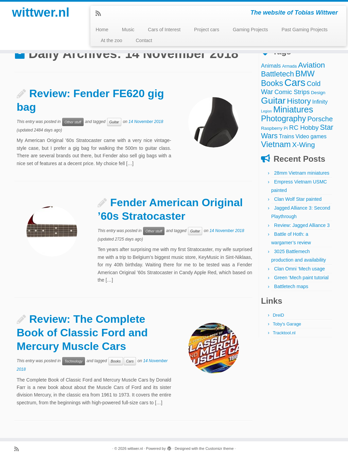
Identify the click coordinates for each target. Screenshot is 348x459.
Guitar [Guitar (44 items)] (273, 100)
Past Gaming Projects (304, 29)
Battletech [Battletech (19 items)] (277, 74)
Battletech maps (291, 286)
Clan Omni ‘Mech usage (299, 268)
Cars (130, 361)
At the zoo (111, 40)
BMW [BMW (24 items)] (305, 73)
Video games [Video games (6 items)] (311, 136)
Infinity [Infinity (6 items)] (320, 102)
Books (116, 361)
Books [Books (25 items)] (272, 83)
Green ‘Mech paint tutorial (301, 277)
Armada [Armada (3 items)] (289, 66)
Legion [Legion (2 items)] (266, 111)
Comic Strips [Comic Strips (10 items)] (292, 91)
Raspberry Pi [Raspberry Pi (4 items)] (274, 128)
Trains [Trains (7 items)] (286, 136)
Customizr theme (219, 448)
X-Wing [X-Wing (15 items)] (303, 144)
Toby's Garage (287, 323)
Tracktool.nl (284, 332)
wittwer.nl (41, 13)
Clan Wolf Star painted (298, 199)
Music (128, 29)
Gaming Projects (250, 29)
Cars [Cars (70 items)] (295, 82)
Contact (144, 40)
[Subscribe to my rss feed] (100, 13)
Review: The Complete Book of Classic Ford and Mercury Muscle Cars (82, 332)
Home (101, 29)
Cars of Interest (164, 29)
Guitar (114, 122)
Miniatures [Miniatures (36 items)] (293, 109)
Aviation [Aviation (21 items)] (311, 65)
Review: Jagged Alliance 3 (302, 225)
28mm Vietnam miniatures (301, 173)
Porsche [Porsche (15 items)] (320, 119)
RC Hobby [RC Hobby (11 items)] (304, 127)
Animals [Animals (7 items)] (271, 66)
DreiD (278, 315)
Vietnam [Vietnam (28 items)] (276, 144)
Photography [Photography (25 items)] (283, 118)
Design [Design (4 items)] (318, 92)
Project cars (206, 29)
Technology (74, 361)
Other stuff (73, 122)
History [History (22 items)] (299, 100)
